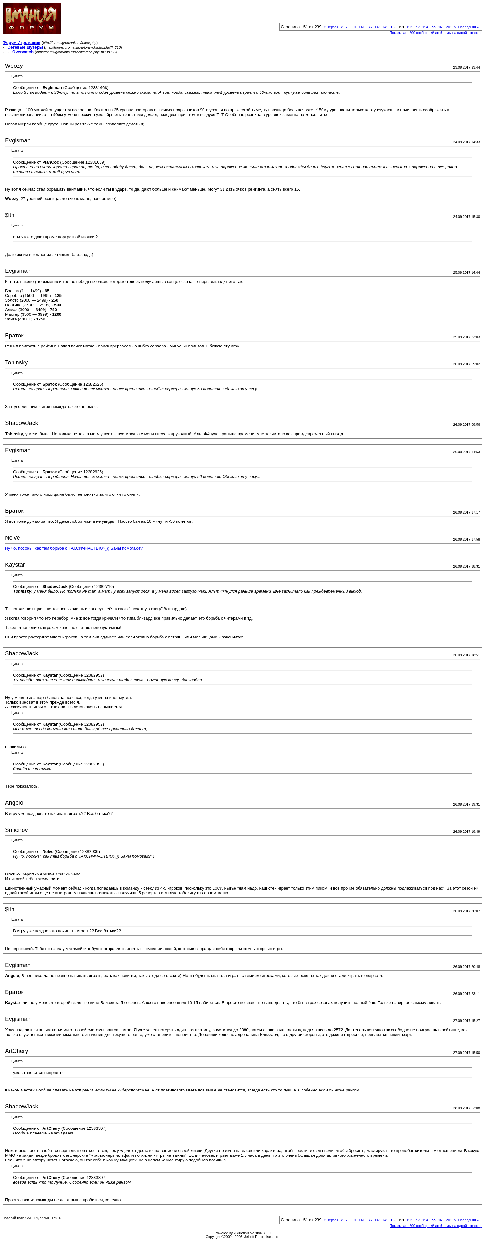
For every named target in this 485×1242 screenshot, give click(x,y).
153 (417, 27)
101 (353, 27)
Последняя (468, 27)
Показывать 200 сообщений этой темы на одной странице (436, 32)
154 (425, 27)
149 (385, 27)
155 (433, 27)
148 (377, 27)
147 (369, 27)
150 (393, 27)
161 (441, 27)
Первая (331, 27)
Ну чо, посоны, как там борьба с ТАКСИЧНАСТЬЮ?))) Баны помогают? (74, 548)
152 (409, 27)
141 (361, 27)
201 (449, 27)
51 (346, 27)
